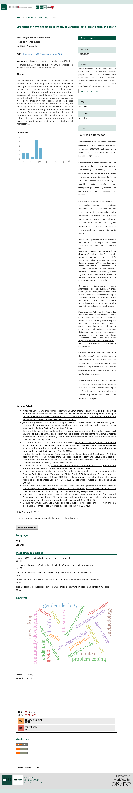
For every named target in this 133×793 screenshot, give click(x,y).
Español (20, 544)
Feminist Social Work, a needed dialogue (92, 422)
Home (19, 17)
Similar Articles (25, 406)
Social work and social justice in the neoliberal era (75, 502)
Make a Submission (27, 527)
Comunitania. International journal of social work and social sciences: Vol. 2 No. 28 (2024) (69, 449)
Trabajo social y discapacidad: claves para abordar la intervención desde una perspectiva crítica (62, 586)
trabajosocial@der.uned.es (89, 187)
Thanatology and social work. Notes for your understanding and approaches (62, 497)
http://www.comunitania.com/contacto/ (96, 340)
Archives (28, 17)
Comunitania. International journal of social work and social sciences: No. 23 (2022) (69, 467)
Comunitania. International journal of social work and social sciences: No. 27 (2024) (69, 418)
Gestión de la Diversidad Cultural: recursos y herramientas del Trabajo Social (53, 572)
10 (33, 511)
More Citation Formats (90, 91)
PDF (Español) (89, 38)
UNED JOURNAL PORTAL (27, 767)
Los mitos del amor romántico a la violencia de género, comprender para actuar (55, 565)
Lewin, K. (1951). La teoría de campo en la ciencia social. (43, 558)
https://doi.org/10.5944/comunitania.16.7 (42, 54)
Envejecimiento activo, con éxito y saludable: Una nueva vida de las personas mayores (57, 579)
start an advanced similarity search (47, 518)
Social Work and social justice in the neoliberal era (76, 465)
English (19, 540)
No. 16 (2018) (41, 17)
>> (38, 511)
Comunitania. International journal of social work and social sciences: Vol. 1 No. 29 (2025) (69, 498)
